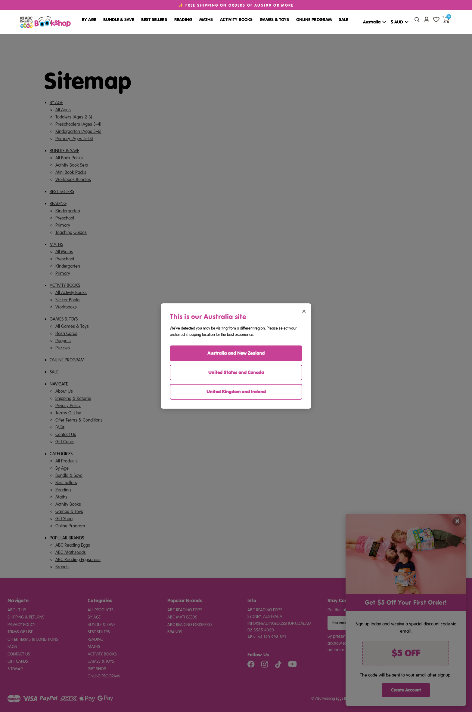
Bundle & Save (118, 19)
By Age (89, 19)
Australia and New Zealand (236, 353)
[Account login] (426, 19)
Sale (343, 19)
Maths (206, 19)
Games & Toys (274, 19)
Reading (183, 19)
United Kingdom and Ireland (236, 391)
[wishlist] (436, 19)
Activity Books (236, 19)
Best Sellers (154, 19)
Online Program (314, 19)
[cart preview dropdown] (445, 19)
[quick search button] (417, 19)
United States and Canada (236, 372)
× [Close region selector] (304, 311)
